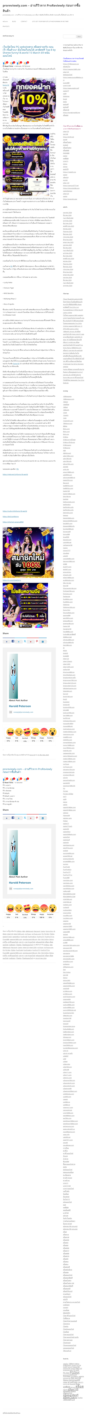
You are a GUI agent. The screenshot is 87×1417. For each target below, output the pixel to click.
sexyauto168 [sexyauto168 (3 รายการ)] (66, 1378)
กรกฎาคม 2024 (68, 269)
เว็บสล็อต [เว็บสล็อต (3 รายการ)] (80, 1398)
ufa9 (64, 1059)
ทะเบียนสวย (67, 1175)
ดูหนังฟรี (66, 104)
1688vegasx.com (68, 399)
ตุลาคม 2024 (67, 261)
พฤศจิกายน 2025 (68, 226)
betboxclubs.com (69, 502)
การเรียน (66, 1148)
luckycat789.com (68, 713)
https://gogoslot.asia (70, 199)
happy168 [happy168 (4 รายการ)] (76, 1367)
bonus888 (66, 534)
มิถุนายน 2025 (67, 240)
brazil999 (66, 537)
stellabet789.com (69, 1002)
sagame (65, 921)
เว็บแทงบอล (67, 1343)
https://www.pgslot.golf (71, 88)
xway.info (66, 1134)
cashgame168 (67, 545)
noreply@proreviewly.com (21, 712)
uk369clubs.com (68, 1094)
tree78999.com (68, 1045)
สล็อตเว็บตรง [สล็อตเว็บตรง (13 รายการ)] (70, 1397)
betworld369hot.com (70, 521)
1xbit (64, 418)
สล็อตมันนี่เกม (67, 1270)
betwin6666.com (68, 518)
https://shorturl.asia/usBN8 (13, 522)
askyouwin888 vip (69, 478)
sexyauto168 (67, 948)
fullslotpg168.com (69, 607)
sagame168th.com (16, 939)
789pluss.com (67, 423)
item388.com (67, 645)
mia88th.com (67, 737)
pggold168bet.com (69, 807)
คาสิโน (5, 942)
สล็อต (47, 942)
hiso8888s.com (68, 632)
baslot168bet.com (69, 494)
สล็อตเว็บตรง (67, 142)
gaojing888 (66, 615)
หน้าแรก (5, 21)
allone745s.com (68, 464)
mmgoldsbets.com (69, 742)
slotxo (65, 164)
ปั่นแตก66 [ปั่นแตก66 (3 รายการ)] (72, 1384)
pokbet (65, 851)
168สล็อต (66, 405)
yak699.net (66, 1137)
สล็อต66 (65, 115)
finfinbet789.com (69, 591)
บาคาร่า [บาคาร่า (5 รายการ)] (80, 1382)
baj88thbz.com (68, 486)
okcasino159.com (69, 769)
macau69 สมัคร (68, 724)
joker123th (66, 664)
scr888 (65, 943)
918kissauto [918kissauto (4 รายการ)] (67, 1365)
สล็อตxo (65, 1264)
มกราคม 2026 (67, 221)
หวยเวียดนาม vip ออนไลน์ (71, 1302)
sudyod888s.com (69, 1005)
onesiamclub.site (68, 772)
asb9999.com (67, 475)
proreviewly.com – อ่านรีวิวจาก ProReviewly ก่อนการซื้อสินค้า (41, 8)
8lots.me (66, 434)
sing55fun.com (68, 961)
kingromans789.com (70, 680)
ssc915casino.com (69, 997)
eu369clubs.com (68, 580)
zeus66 (65, 1143)
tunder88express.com (70, 1048)
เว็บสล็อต (66, 1332)
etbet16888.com (68, 578)
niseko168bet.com (69, 759)
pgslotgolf (66, 840)
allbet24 (65, 177)
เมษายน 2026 (67, 213)
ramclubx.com (68, 880)
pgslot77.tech (7, 937)
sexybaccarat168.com (30, 939)
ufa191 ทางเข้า (68, 1053)
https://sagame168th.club (71, 69)
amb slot (66, 469)
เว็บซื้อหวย (66, 1318)
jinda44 (65, 145)
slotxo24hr (66, 980)
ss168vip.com (67, 991)
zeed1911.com (68, 1140)
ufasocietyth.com (69, 1083)
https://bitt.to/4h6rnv (11, 516)
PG (11, 266)
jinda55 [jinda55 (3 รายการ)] (73, 1368)
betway (65, 515)
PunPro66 (24, 937)
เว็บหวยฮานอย (67, 1340)
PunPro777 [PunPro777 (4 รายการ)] (73, 1375)
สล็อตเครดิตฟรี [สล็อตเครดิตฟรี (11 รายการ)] (70, 1394)
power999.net (67, 856)
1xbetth (65, 415)
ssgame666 (67, 999)
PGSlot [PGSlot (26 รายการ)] (75, 1372)
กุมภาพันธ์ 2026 (68, 218)
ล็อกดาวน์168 (67, 1224)
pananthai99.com (69, 780)
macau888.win (68, 726)
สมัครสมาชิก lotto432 (70, 1226)
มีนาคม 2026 (67, 215)
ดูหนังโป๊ (65, 169)
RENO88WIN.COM (69, 894)
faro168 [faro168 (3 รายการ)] (78, 1365)
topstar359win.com (69, 1043)
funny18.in (49, 931)
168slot (65, 402)
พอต (64, 1205)
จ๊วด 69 (65, 1156)
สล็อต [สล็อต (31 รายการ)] (79, 1386)
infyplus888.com (68, 640)
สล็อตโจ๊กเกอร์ (67, 1291)
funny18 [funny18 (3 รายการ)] (70, 1367)
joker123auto (67, 661)
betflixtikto (67, 505)
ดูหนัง (65, 102)
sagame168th (67, 926)
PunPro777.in (45, 950)
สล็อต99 (65, 1259)
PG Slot (46, 934)
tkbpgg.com (67, 1037)
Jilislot (5, 934)
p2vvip (65, 778)
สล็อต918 (66, 1256)
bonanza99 (67, 532)
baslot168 (66, 491)
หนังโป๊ (65, 1299)
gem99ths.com (68, 618)
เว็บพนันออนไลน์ (27, 945)
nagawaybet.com (69, 753)
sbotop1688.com (68, 937)
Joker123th (33, 947)
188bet (65, 407)
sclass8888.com (68, 940)
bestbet (65, 499)
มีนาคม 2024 (67, 280)
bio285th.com (67, 523)
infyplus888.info (68, 642)
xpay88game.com (69, 1132)
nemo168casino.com (70, 756)
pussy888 (66, 83)
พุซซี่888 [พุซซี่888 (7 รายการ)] (66, 1387)
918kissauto (67, 445)
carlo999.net (67, 542)
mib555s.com (67, 740)
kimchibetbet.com (69, 675)
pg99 (64, 94)
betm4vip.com (68, 513)
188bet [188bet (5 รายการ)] (71, 1364)
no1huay (28, 934)
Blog (14, 21)
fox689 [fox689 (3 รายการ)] (65, 1367)
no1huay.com (36, 934)
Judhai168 (66, 669)
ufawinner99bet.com (70, 1091)
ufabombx (66, 1064)
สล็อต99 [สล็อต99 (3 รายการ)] (65, 1390)
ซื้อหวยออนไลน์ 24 (69, 1164)
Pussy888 (6, 939)
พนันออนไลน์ (40, 942)
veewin (65, 1099)
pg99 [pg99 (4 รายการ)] (77, 1370)
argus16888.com (68, 472)
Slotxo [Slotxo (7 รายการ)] (66, 1380)
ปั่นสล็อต (66, 1194)
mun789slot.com (68, 748)
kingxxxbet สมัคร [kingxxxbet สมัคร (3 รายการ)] (68, 1370)
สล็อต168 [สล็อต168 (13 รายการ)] (73, 1389)
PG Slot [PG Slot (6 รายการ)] (66, 1373)
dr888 (65, 564)
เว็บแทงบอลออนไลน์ (69, 1345)
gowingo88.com (68, 623)
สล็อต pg (66, 1234)
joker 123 (66, 183)
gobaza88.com (68, 621)
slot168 (65, 134)
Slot (39, 939)
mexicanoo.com (68, 734)
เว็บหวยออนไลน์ (68, 1335)
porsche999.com (68, 853)
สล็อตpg (65, 1262)
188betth (66, 410)
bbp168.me (67, 496)
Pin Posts (6, 26)
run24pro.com (68, 918)
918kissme (66, 448)
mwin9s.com (67, 751)
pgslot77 (66, 91)
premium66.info (68, 859)
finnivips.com (67, 594)
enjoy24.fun (67, 572)
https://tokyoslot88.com (71, 188)
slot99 (65, 140)
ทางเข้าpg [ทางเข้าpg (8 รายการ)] (72, 1382)
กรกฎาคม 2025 (68, 237)
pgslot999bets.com (69, 834)
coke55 (65, 556)
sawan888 (66, 932)
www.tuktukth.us (69, 1129)
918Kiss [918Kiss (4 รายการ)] (76, 1364)
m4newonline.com (69, 721)
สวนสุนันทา (67, 1294)
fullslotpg (66, 96)
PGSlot (52, 934)
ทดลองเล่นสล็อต (68, 1172)
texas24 (65, 1024)
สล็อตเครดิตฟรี (68, 1278)
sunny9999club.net (69, 1010)
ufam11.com (67, 1072)
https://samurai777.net (71, 186)
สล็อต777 (66, 1251)
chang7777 (66, 550)
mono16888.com (68, 745)
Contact (24, 21)
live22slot (66, 702)
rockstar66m (67, 910)
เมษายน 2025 (67, 245)
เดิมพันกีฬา (66, 1313)
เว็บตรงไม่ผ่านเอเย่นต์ (70, 1321)
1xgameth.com (68, 421)
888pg (65, 426)
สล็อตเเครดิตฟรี (68, 1286)
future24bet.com (68, 613)
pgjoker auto (67, 818)
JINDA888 (66, 153)
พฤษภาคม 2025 (68, 242)
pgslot (65, 156)
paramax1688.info (69, 786)
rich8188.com (67, 899)
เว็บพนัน (18, 945)
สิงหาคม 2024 (67, 267)
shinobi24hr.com (68, 959)
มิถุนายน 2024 (67, 272)
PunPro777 (40, 937)
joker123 (66, 72)
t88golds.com (67, 1016)
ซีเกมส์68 (66, 1162)
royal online (67, 913)
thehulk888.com (68, 1029)
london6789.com (68, 707)
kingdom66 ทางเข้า (69, 678)
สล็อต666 (66, 1248)
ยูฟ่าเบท (65, 1216)
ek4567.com (67, 569)
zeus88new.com (68, 1145)
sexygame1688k (68, 956)
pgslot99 (66, 829)
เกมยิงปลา (12, 945)
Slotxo (51, 939)
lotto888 (66, 710)
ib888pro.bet (67, 637)
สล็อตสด (66, 1272)
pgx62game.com (68, 845)
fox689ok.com (68, 599)
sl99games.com (68, 967)
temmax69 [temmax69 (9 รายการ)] (74, 1380)
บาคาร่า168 (67, 85)
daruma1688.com (69, 561)
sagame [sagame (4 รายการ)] (81, 1376)
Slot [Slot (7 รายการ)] (72, 1378)
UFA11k (65, 1051)
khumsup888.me (68, 672)
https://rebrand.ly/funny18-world (15, 474)
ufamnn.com (67, 1078)
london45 (66, 705)
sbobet (65, 934)
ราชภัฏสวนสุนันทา (69, 1221)
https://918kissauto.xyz (71, 64)
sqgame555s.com (69, 986)
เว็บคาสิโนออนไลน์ (69, 1316)
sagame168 (67, 924)
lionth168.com (68, 696)
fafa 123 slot (67, 583)
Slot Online (45, 939)
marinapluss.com (69, 729)
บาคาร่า (21, 942)
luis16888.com (68, 715)
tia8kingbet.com (68, 1032)
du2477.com (67, 567)
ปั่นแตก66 (66, 1197)
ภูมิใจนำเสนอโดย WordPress (11, 1413)
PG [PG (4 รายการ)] (74, 1370)
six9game (66, 964)
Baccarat (37, 931)
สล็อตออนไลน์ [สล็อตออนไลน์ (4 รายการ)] (67, 1393)
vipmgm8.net (67, 1110)
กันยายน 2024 (67, 264)
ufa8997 (65, 1056)
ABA (23, 931)
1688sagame (67, 396)
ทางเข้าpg (66, 1180)
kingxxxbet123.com (69, 683)
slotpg (65, 167)
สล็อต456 (66, 1240)
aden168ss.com (68, 456)
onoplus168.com (68, 775)
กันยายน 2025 (67, 231)
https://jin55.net (68, 137)
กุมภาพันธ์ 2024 (68, 283)
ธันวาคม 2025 (67, 223)
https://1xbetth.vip (69, 172)
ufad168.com (67, 1067)
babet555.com (68, 480)
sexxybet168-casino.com (71, 945)
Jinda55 (65, 653)
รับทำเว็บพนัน (67, 1218)
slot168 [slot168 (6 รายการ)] (78, 1378)
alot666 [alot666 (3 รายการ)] (74, 1365)
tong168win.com (68, 1040)
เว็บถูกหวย (66, 1324)
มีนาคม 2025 (67, 248)
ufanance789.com (69, 1080)
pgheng (65, 813)
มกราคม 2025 (67, 253)
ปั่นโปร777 (66, 1199)
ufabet (65, 1061)
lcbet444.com (67, 691)
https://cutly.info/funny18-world (15, 511)
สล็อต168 (66, 110)
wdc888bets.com (68, 1116)
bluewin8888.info (69, 526)
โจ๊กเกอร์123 (67, 1351)
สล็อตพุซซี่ (66, 1267)
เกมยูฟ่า (65, 1307)
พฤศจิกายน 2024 (68, 259)
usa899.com (67, 1097)
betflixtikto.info (68, 507)
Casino (43, 931)
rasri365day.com (68, 886)
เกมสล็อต (66, 1310)
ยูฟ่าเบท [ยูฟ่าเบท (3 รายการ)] (73, 1387)
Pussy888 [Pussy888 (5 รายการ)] (66, 1376)
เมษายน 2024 (67, 277)
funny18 (6, 85)
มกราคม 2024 (67, 286)
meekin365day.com (69, 732)
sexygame (66, 953)
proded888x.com (69, 861)
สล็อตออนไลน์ (67, 1275)
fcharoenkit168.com (69, 588)
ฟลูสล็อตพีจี (67, 1210)
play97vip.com (68, 848)
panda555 (66, 783)
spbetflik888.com (69, 983)
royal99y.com (67, 915)
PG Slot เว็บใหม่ (68, 794)
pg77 (64, 797)
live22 (65, 99)
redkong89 (66, 891)
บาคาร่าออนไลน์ (29, 942)
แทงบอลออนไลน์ (68, 1348)
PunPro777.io (49, 937)
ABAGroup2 (29, 931)
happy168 (66, 626)
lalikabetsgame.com (69, 688)
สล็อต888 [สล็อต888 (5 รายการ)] (66, 1391)
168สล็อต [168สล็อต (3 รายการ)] (65, 1364)
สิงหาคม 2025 (67, 234)
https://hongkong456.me (71, 113)
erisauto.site (67, 575)
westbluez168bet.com (70, 1121)
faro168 (65, 586)
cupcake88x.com (68, 559)
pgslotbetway (67, 191)
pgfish (65, 805)
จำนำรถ (65, 1159)
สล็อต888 (66, 150)
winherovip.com (68, 1126)
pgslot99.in (16, 937)
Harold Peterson (20, 706)
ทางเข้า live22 (67, 1178)
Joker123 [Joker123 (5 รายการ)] (78, 1368)
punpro (65, 864)
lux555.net (66, 718)
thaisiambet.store (69, 1026)
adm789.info (67, 459)
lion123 (65, 694)
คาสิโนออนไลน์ (13, 942)
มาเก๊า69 (66, 1213)
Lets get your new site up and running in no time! (50, 21)
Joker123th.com (19, 934)
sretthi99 (66, 988)
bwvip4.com (67, 540)
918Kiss (19, 931)
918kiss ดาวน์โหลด (69, 440)
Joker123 (10, 934)
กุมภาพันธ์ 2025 (68, 250)
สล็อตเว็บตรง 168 (68, 1283)
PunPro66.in (32, 937)
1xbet (65, 413)
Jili (54, 931)
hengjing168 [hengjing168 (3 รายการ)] (66, 1368)
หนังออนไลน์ (67, 1297)
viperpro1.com (68, 1107)
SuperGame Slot (68, 1013)
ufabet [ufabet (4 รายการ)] (65, 1382)
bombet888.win (68, 529)
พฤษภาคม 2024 (68, 275)
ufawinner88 (67, 1089)
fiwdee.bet (66, 596)
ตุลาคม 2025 (67, 229)
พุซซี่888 (66, 158)
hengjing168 (67, 629)
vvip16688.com (68, 1113)
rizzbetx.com (67, 905)
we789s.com (67, 1118)
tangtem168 (67, 1018)
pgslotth (66, 842)
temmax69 (66, 1021)
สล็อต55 (65, 1243)
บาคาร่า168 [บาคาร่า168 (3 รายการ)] (66, 1384)
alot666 (65, 467)
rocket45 (66, 907)
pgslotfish (66, 837)
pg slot (65, 180)
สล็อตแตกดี (66, 1289)
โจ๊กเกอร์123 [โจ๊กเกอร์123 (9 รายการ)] (69, 1399)
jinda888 (66, 656)
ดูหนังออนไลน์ (67, 75)
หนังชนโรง (66, 67)
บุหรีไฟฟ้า (66, 1191)
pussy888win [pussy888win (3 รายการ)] (74, 1376)
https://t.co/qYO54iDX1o (12, 580)
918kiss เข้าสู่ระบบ (69, 442)
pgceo (65, 802)
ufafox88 (66, 1070)
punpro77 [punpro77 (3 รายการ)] (66, 1375)
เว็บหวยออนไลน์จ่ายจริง (71, 1337)
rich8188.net (67, 902)
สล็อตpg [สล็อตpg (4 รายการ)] (73, 1391)
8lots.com (66, 429)
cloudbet (66, 553)
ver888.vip (66, 1102)
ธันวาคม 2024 (67, 256)
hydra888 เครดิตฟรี (69, 634)
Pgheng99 (66, 815)
